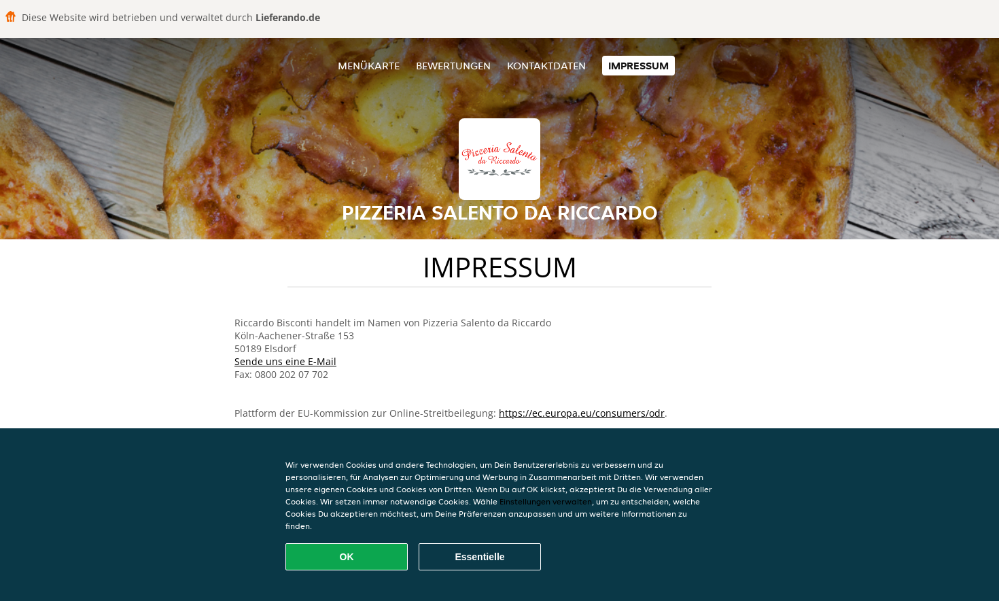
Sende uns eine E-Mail (285, 361)
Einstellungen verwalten (546, 501)
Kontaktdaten (546, 65)
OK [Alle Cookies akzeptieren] (347, 556)
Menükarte (369, 65)
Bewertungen (453, 65)
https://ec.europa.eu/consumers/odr (582, 413)
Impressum (638, 65)
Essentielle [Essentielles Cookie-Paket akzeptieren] (479, 556)
